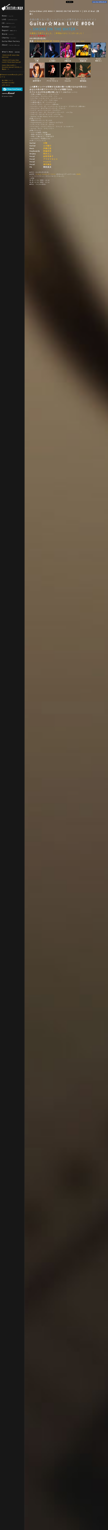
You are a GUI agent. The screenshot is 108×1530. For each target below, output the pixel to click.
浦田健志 (47, 164)
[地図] (82, 41)
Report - (9, 30)
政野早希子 (48, 156)
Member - (9, 27)
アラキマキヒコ (50, 159)
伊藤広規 (47, 148)
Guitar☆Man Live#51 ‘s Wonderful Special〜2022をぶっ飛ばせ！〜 (12, 67)
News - (7, 16)
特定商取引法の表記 (8, 82)
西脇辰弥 (47, 151)
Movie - (8, 34)
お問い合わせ (6, 85)
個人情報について (7, 80)
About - (11, 45)
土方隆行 (47, 146)
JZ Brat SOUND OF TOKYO (47, 41)
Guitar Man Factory (11, 41)
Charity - (9, 38)
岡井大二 (47, 154)
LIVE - (10, 19)
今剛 (45, 143)
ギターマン (12, 7)
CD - (8, 23)
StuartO (47, 162)
